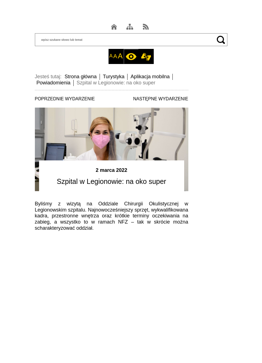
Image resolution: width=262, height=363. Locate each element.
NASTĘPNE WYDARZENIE (160, 98)
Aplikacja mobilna (150, 76)
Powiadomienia (54, 83)
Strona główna (81, 76)
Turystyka (113, 76)
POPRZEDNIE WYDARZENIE (65, 98)
